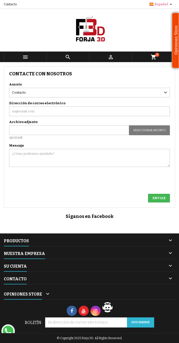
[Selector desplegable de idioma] (161, 4)
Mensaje (16, 145)
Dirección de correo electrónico (37, 103)
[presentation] (84, 179)
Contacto (10, 4)
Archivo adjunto (23, 122)
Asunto (15, 84)
